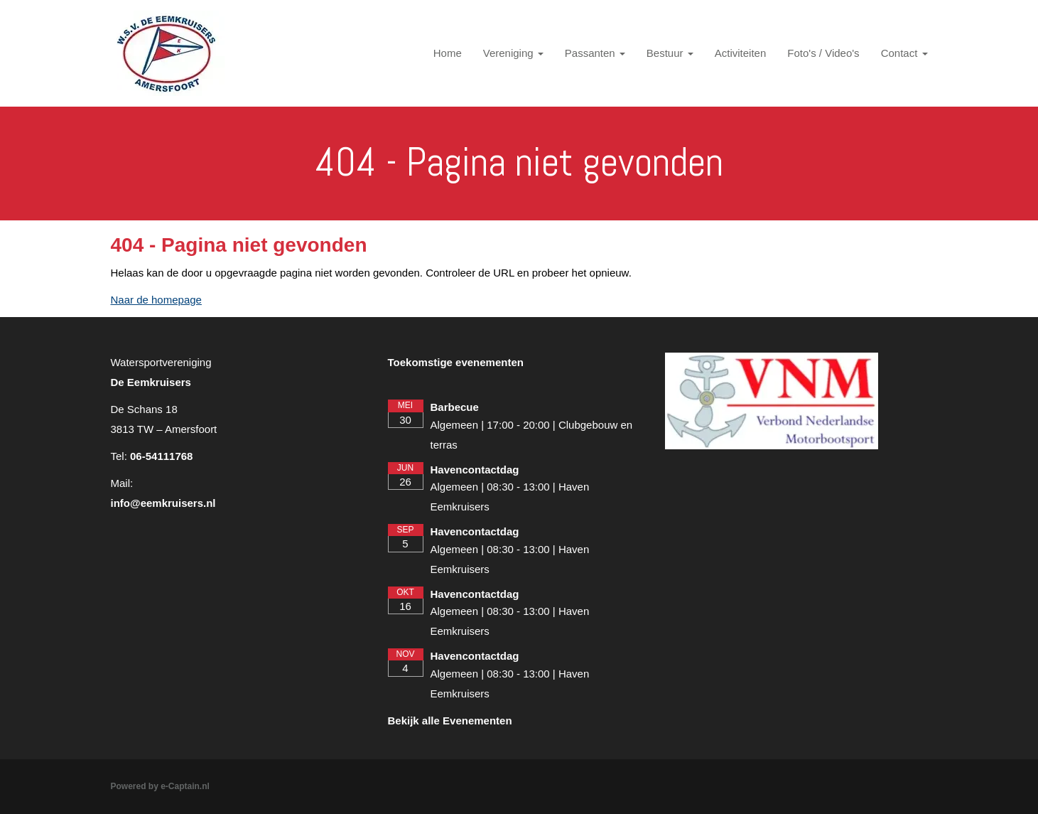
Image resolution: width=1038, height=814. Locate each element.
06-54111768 (161, 456)
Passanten (595, 53)
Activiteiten (741, 53)
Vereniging (513, 53)
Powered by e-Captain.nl (160, 786)
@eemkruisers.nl (163, 503)
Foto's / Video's (823, 53)
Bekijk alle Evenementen (450, 720)
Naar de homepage (156, 300)
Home (447, 53)
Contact (904, 53)
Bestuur (670, 53)
